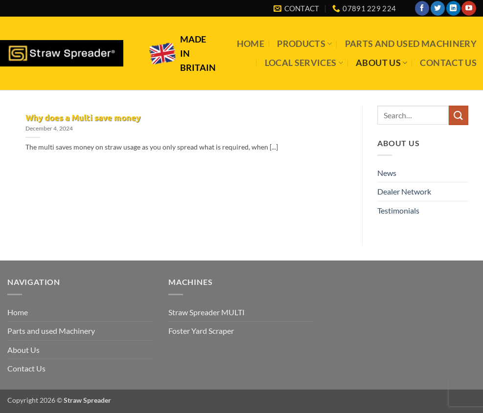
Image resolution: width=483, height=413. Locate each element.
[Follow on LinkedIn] (453, 8)
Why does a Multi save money (82, 117)
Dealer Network (404, 191)
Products (304, 44)
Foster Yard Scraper (201, 330)
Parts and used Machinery (411, 44)
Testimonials (398, 210)
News (386, 172)
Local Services (304, 63)
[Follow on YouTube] (468, 8)
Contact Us (448, 63)
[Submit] (458, 115)
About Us (381, 63)
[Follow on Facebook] (422, 8)
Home (250, 44)
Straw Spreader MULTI (206, 312)
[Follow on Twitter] (438, 8)
